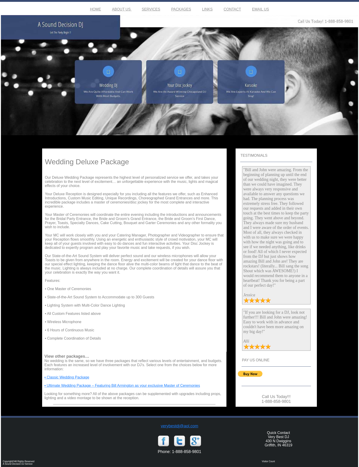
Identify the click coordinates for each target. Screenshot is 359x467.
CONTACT (232, 9)
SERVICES (151, 9)
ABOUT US (122, 9)
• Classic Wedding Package (66, 377)
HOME (95, 9)
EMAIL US (260, 9)
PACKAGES (181, 9)
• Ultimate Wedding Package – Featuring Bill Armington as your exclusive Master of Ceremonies (122, 385)
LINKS (207, 9)
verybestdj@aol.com (179, 426)
